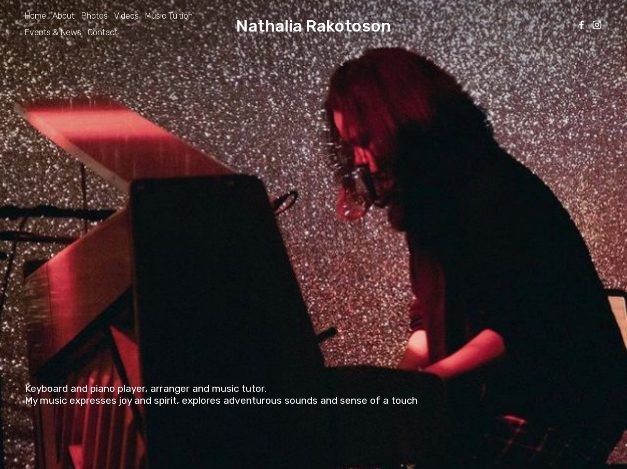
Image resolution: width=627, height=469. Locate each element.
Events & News (53, 32)
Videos (126, 16)
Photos (94, 16)
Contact (103, 32)
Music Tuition (169, 16)
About (63, 16)
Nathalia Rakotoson (313, 26)
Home (35, 16)
